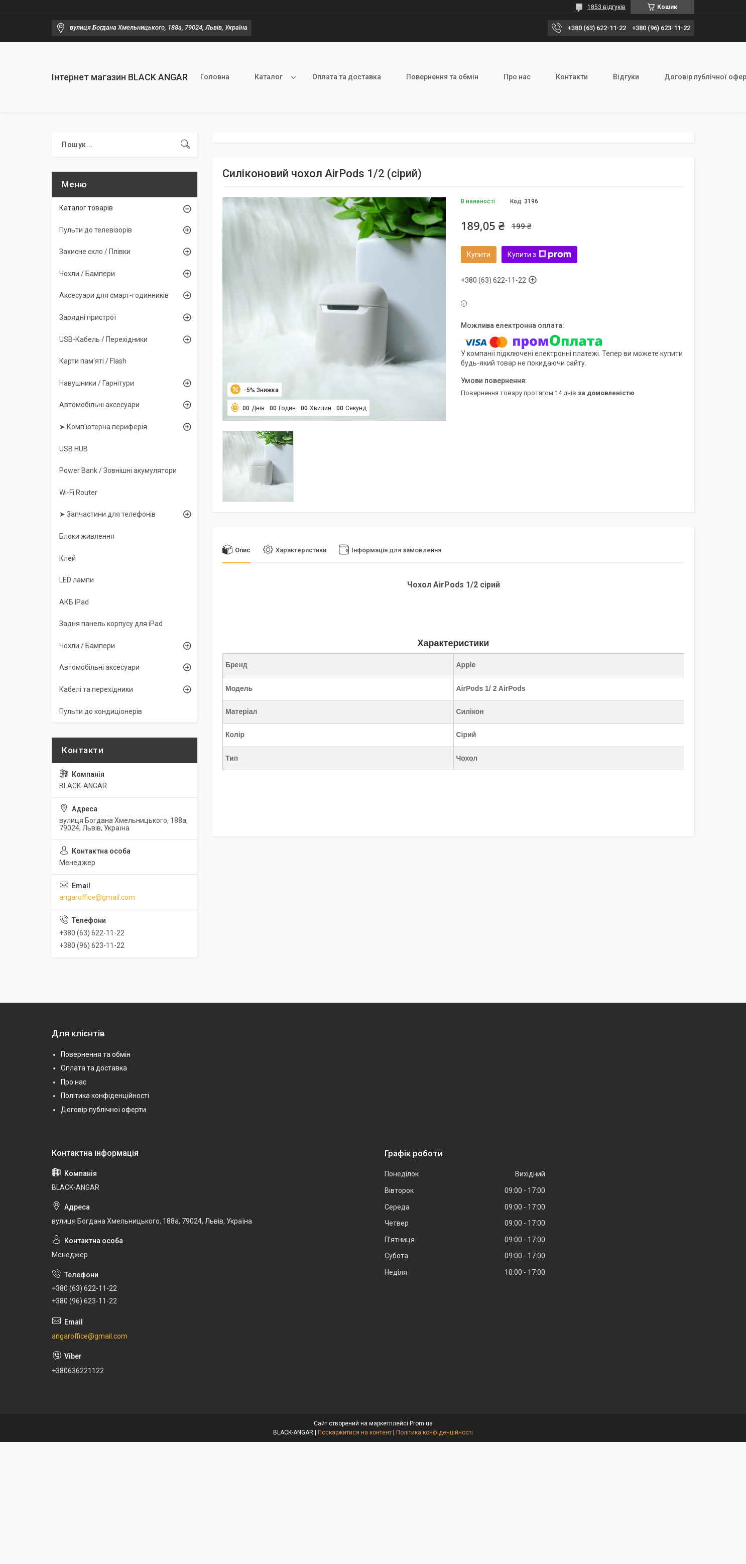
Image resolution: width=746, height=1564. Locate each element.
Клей (67, 558)
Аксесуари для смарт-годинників (114, 295)
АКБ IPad (74, 602)
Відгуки (626, 77)
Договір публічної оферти (103, 1110)
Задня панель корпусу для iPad (111, 624)
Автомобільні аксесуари (99, 405)
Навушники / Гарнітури (96, 383)
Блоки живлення (86, 536)
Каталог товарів (86, 208)
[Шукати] (185, 145)
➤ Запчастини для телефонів (107, 514)
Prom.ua (421, 1423)
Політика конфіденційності (105, 1096)
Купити (478, 255)
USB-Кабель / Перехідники (103, 339)
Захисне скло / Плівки (95, 252)
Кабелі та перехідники (96, 689)
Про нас (517, 77)
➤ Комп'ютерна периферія (103, 427)
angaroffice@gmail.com (97, 897)
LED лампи (76, 580)
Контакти (572, 77)
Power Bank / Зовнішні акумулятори (118, 470)
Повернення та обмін (442, 77)
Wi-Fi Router (78, 493)
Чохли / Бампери (87, 274)
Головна (214, 77)
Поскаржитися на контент (355, 1432)
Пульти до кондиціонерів (100, 711)
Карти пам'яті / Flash (93, 361)
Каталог (269, 77)
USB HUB (73, 449)
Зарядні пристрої (87, 317)
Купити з (539, 254)
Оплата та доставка (346, 77)
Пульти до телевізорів (95, 230)
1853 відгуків (606, 7)
